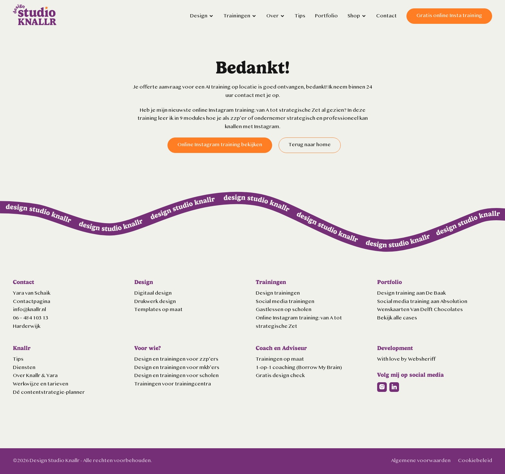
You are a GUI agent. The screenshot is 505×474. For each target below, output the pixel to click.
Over (272, 16)
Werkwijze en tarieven (40, 384)
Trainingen (237, 16)
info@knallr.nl (29, 309)
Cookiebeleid (475, 460)
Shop (354, 16)
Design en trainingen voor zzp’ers (176, 359)
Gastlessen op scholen (283, 309)
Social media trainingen (285, 301)
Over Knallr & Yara (35, 375)
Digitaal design (153, 293)
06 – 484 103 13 (30, 318)
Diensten (24, 367)
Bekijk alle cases (397, 318)
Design (198, 16)
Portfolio (326, 16)
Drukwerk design (155, 301)
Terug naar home (310, 144)
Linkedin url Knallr (394, 387)
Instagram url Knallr (382, 387)
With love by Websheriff (406, 359)
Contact (386, 16)
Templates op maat (158, 309)
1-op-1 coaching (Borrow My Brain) (299, 367)
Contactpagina (31, 301)
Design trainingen (278, 293)
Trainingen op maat (280, 359)
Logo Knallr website (34, 14)
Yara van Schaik (31, 293)
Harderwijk (26, 326)
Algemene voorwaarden (421, 460)
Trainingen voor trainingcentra (172, 384)
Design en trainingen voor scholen (176, 375)
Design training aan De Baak (411, 293)
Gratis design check (280, 375)
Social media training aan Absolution (422, 301)
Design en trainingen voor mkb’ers (176, 367)
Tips (300, 16)
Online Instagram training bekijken (219, 144)
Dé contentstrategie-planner (49, 392)
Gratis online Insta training (449, 15)
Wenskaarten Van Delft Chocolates (420, 309)
